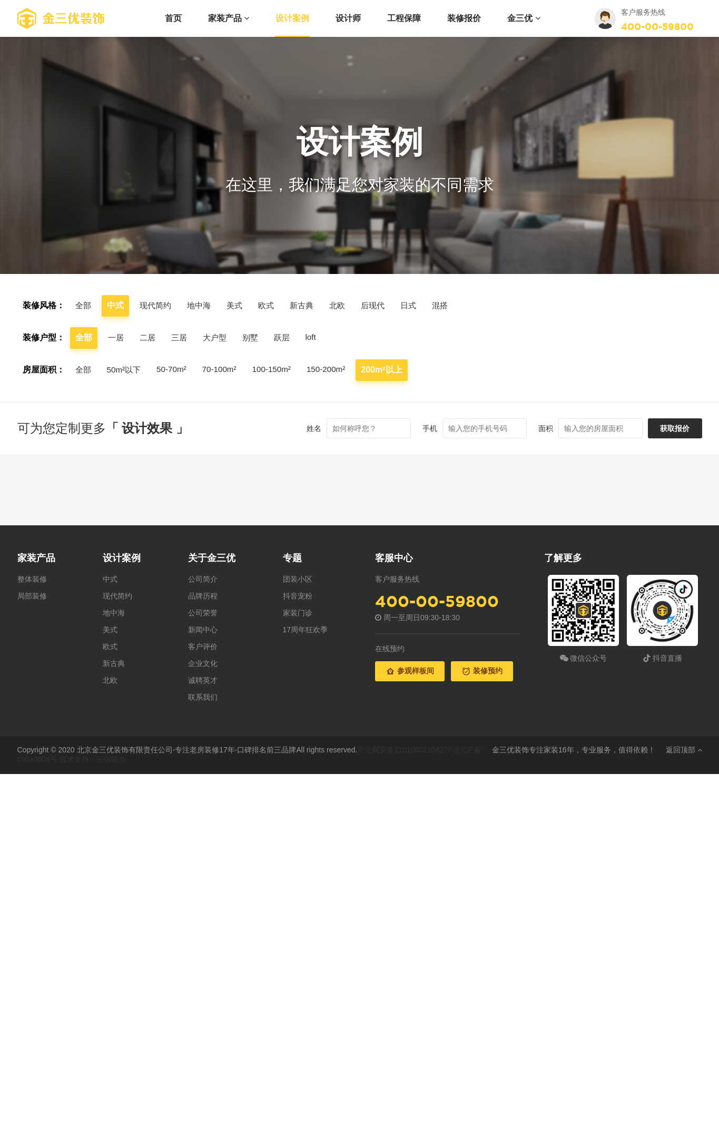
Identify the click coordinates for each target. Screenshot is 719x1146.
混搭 (452, 305)
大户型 (218, 337)
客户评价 (203, 646)
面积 (538, 428)
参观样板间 (410, 671)
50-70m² (175, 369)
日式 (419, 305)
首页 (173, 18)
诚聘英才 (203, 680)
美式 (239, 305)
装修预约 (482, 671)
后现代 (383, 305)
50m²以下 (126, 369)
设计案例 (292, 18)
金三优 (523, 18)
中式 (110, 579)
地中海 (202, 305)
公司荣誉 (203, 613)
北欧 (346, 305)
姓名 (307, 428)
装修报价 (464, 18)
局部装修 (32, 596)
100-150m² (279, 369)
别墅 (255, 337)
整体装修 (32, 579)
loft (317, 336)
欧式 (272, 305)
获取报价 (671, 428)
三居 (181, 337)
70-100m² (225, 369)
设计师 (348, 18)
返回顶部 (684, 750)
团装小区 (297, 579)
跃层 (288, 337)
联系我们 (203, 697)
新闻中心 (203, 629)
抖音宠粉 (297, 596)
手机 (423, 428)
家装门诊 (297, 613)
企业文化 (203, 663)
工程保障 (404, 18)
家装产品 (228, 18)
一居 (116, 337)
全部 (83, 305)
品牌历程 (203, 596)
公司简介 (203, 579)
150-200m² (335, 369)
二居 (149, 337)
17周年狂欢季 (305, 629)
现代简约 (157, 305)
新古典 (309, 305)
